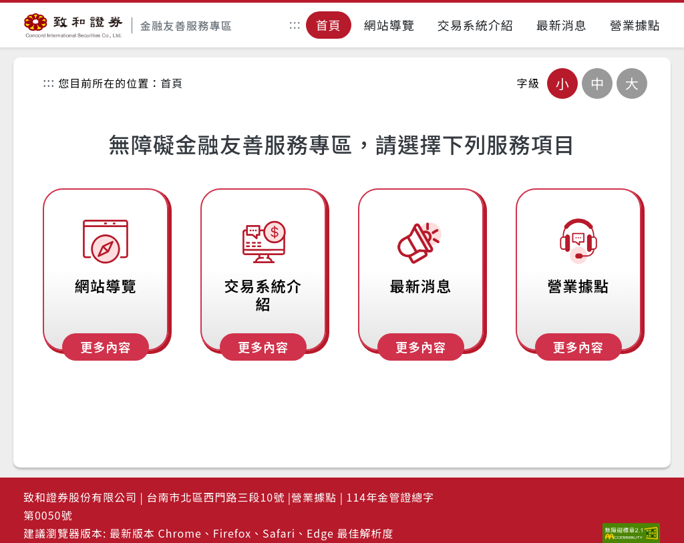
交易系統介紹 (476, 24)
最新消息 (561, 24)
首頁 (328, 24)
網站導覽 (389, 24)
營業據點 (635, 24)
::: (295, 25)
